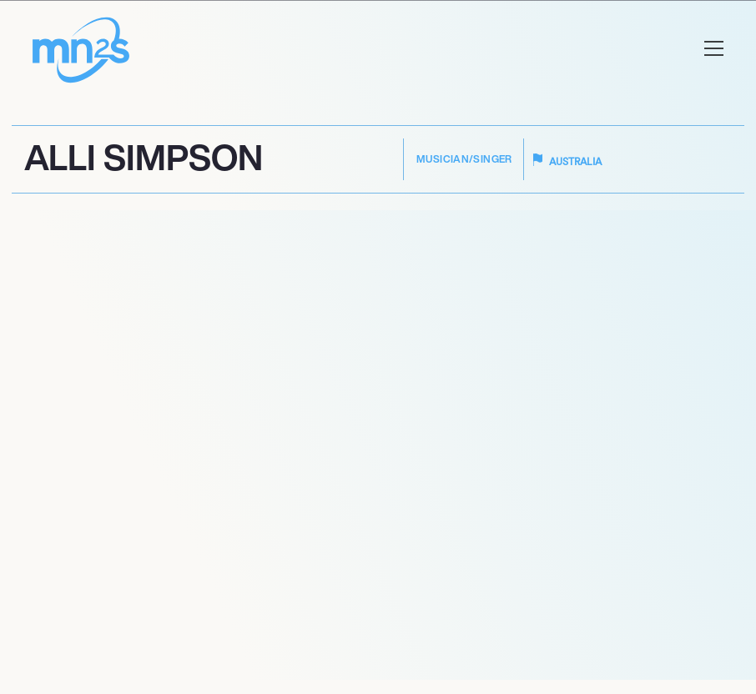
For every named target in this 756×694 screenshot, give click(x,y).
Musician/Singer (464, 159)
